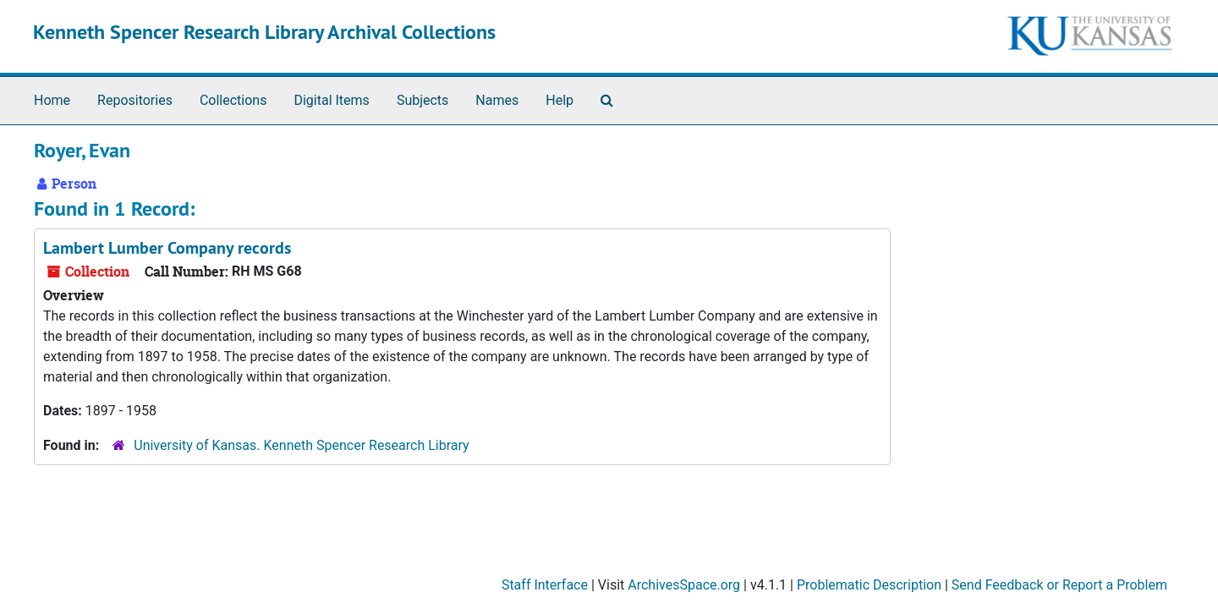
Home (52, 100)
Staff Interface (545, 585)
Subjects (422, 100)
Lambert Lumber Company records (167, 248)
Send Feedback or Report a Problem (1059, 585)
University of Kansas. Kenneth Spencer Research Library (301, 445)
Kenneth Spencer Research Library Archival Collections (264, 32)
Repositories (135, 100)
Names (496, 100)
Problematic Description (869, 585)
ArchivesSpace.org (684, 585)
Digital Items (331, 100)
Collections (233, 100)
